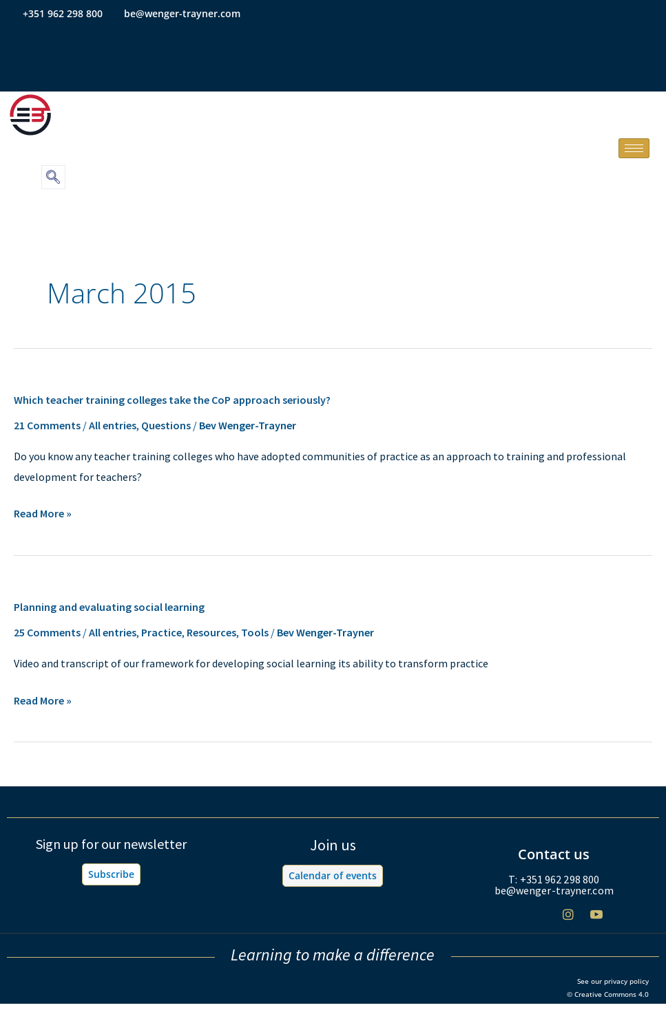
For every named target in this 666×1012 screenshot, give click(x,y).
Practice (161, 632)
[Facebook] (512, 920)
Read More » (43, 514)
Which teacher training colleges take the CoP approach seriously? (172, 400)
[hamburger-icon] (633, 148)
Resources (211, 632)
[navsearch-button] (53, 177)
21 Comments (47, 425)
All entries (112, 425)
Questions (166, 425)
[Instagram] (568, 919)
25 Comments (47, 632)
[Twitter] (540, 920)
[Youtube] (596, 919)
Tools (255, 632)
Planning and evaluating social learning (109, 607)
